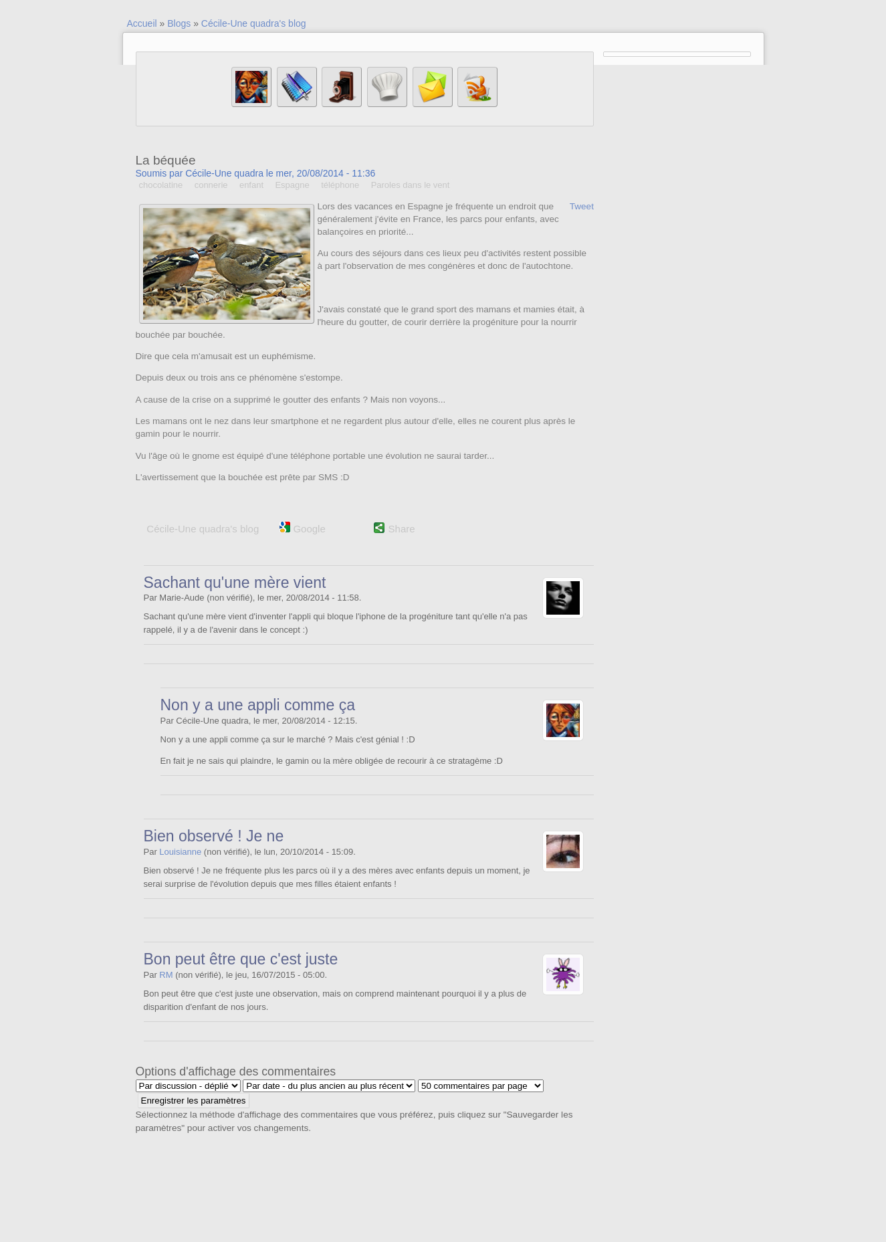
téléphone (340, 185)
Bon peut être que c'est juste (241, 959)
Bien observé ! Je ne (214, 836)
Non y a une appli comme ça (258, 705)
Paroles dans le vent (410, 185)
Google (303, 528)
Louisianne (180, 852)
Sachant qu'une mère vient (235, 582)
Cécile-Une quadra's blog (253, 23)
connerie (211, 185)
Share (402, 528)
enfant (251, 185)
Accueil (142, 23)
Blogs (179, 23)
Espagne (292, 185)
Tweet (582, 206)
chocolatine (161, 185)
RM (166, 975)
